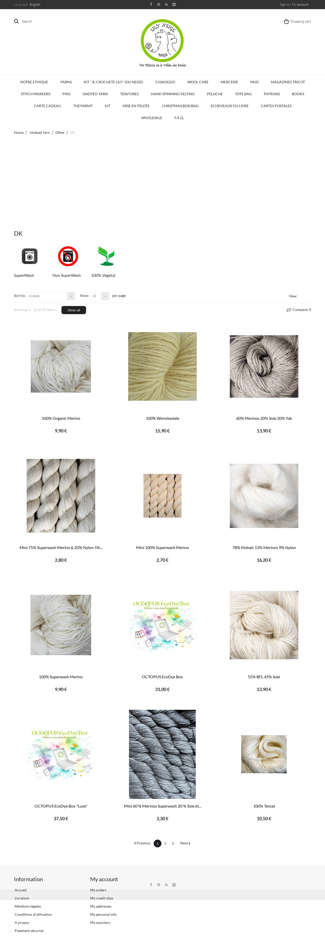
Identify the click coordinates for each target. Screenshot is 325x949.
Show (84, 295)
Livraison (21, 898)
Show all (74, 310)
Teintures (129, 94)
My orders (98, 890)
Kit (107, 106)
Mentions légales (27, 906)
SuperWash (24, 275)
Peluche (215, 94)
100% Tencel (264, 805)
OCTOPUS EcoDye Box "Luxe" (61, 805)
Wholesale (151, 118)
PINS (66, 94)
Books (298, 94)
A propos (21, 922)
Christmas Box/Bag (180, 106)
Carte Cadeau (47, 106)
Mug (254, 82)
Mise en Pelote (136, 106)
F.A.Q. (179, 118)
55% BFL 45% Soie (264, 676)
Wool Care (197, 82)
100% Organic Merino (61, 418)
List (308, 295)
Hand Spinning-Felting (173, 94)
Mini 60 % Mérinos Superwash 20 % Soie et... (162, 805)
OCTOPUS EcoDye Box (162, 676)
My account (104, 879)
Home (19, 132)
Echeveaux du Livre (230, 106)
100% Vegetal (103, 275)
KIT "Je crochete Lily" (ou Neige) (113, 82)
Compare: (301, 309)
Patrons (272, 94)
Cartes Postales (276, 106)
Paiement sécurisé (28, 930)
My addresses (100, 906)
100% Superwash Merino (61, 676)
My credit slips (101, 898)
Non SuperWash (67, 275)
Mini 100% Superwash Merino (162, 547)
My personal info (103, 914)
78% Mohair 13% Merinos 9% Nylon (264, 547)
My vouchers (100, 922)
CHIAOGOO (165, 82)
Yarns (66, 82)
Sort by (19, 295)
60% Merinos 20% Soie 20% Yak (264, 418)
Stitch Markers (35, 94)
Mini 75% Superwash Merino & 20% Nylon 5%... (61, 547)
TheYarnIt (83, 106)
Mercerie (229, 82)
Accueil (20, 890)
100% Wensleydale (162, 418)
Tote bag (243, 94)
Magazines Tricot (288, 82)
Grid (301, 295)
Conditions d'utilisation (33, 914)
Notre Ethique (34, 82)
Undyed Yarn (95, 94)
